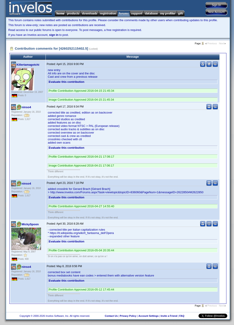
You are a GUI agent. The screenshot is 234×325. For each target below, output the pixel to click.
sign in (53, 35)
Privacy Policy (128, 316)
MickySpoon (30, 224)
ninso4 (26, 107)
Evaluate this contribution (66, 81)
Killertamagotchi (28, 64)
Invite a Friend (169, 316)
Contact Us (111, 316)
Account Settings (148, 316)
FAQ (181, 316)
